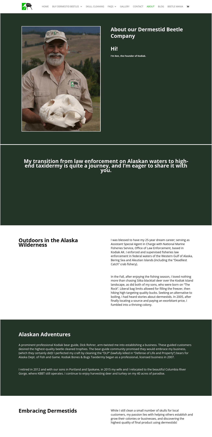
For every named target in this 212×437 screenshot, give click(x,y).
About (150, 6)
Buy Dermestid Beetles (65, 6)
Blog (161, 6)
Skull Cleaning (95, 6)
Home (45, 6)
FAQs (110, 6)
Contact (138, 6)
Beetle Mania (175, 6)
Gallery (124, 6)
